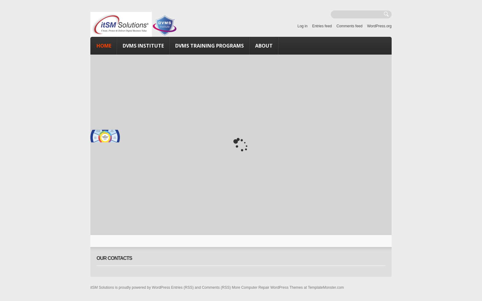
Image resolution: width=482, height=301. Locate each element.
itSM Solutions (102, 287)
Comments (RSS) (216, 287)
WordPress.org (379, 26)
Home (104, 45)
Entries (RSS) (182, 287)
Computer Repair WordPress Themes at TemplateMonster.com (292, 287)
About (264, 45)
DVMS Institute (143, 45)
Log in (303, 26)
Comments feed (349, 26)
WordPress (161, 287)
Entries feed (322, 26)
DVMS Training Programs (209, 45)
